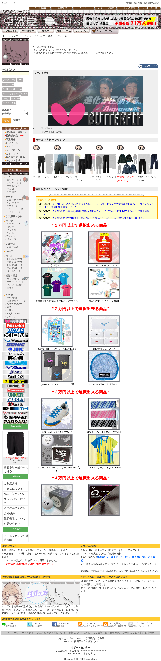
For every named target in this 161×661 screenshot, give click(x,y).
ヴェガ (24, 93)
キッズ (9, 146)
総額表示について (15, 518)
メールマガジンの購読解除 (16, 537)
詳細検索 (16, 120)
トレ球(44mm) (14, 265)
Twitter (35, 624)
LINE (9, 624)
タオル (10, 233)
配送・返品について (16, 493)
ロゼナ (6, 98)
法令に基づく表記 (92, 632)
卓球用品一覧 (122, 632)
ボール (9, 256)
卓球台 (10, 287)
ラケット (10, 196)
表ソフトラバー (15, 183)
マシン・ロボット (16, 284)
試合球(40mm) (14, 262)
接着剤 (10, 189)
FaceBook (61, 624)
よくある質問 (128, 8)
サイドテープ (14, 212)
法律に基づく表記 (15, 508)
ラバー (9, 177)
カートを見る (26, 632)
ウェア (9, 221)
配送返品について (56, 632)
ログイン (84, 8)
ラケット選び (14, 205)
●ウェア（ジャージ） (27, 36)
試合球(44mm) (14, 268)
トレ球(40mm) (14, 259)
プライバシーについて (16, 501)
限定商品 (10, 139)
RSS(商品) (114, 624)
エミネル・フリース (55, 36)
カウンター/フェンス (18, 278)
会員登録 (62, 8)
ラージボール (13, 150)
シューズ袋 (12, 246)
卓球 (87, 638)
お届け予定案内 (106, 8)
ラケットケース (15, 209)
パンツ (10, 227)
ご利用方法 (10, 483)
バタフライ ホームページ (51, 128)
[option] (43, 163)
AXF (9, 307)
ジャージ (11, 239)
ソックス (11, 230)
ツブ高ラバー (14, 186)
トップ (6, 36)
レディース (12, 143)
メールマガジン (140, 624)
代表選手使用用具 (15, 157)
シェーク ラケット (16, 199)
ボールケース (14, 271)
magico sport (13, 313)
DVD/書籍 (12, 298)
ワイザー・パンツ (42, 177)
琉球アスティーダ (16, 301)
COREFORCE (14, 304)
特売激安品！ (15, 135)
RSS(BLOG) (90, 624)
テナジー (15, 98)
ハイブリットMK (11, 93)
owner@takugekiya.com (93, 650)
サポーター (12, 316)
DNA (20, 79)
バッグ (9, 251)
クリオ (10, 310)
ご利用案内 (40, 8)
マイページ (13, 632)
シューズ (10, 243)
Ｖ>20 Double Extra (12, 89)
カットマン (12, 153)
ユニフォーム (14, 224)
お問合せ (149, 632)
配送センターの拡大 (45, 606)
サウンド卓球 (13, 160)
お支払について (13, 488)
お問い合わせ (12, 523)
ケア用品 (11, 192)
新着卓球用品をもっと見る (16, 469)
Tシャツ (11, 236)
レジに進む (40, 632)
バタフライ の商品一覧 (50, 131)
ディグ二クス (9, 103)
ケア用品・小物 (14, 216)
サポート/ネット (15, 281)
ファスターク (9, 79)
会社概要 (9, 513)
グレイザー (8, 84)
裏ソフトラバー (15, 180)
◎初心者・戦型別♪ (16, 132)
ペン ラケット (14, 202)
